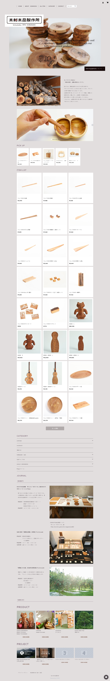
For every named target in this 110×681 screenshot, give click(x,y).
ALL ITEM (42, 6)
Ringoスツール (20, 469)
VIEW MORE (26, 637)
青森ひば (19, 450)
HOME (20, 6)
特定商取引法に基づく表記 (36, 672)
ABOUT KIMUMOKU (31, 6)
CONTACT (61, 6)
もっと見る (55, 428)
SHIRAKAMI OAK (21, 455)
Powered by (55, 678)
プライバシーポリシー (23, 672)
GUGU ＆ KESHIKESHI (22, 464)
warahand (19, 445)
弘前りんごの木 (21, 459)
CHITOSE (19, 441)
